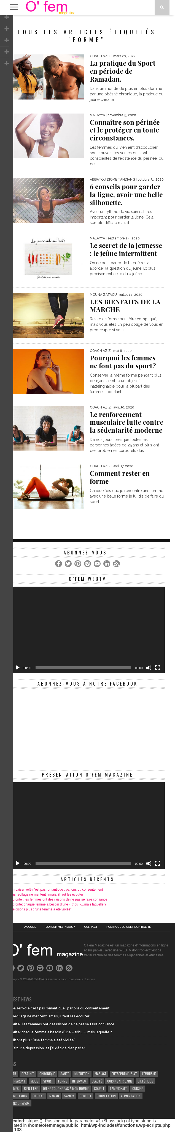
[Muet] (149, 667)
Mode (34, 1081)
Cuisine (137, 1088)
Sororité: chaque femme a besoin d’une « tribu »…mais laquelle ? (58, 904)
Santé (64, 1073)
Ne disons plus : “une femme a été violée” (40, 909)
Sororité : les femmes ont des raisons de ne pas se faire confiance (58, 899)
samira (69, 1096)
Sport (48, 1081)
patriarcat (16, 1081)
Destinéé (27, 1073)
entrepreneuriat (124, 1073)
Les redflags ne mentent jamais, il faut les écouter (46, 894)
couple (99, 1088)
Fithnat (38, 1096)
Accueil (30, 927)
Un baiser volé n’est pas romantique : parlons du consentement (56, 889)
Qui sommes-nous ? (60, 927)
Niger (12, 1073)
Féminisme (149, 1073)
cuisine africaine (119, 1081)
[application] (87, 630)
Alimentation (131, 1096)
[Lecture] (17, 667)
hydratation (106, 1096)
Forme (62, 1081)
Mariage (100, 1073)
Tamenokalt (118, 1088)
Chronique (47, 1073)
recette (85, 1096)
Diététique (145, 1081)
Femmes (13, 1088)
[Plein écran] (157, 667)
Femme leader (17, 1096)
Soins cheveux (18, 1103)
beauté (97, 1081)
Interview (79, 1081)
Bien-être (31, 1088)
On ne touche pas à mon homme (66, 1088)
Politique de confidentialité (128, 927)
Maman (54, 1096)
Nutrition (82, 1073)
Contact (90, 927)
